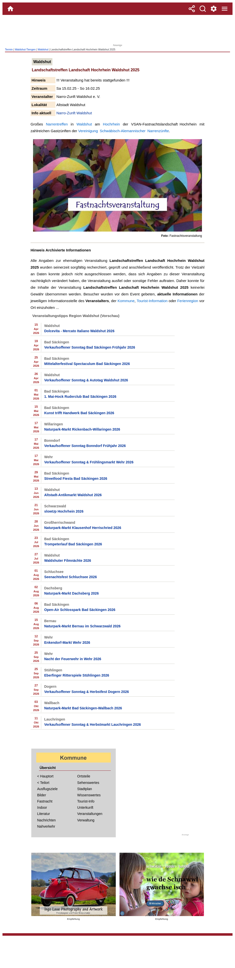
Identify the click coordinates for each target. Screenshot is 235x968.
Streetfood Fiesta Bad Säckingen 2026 (75, 479)
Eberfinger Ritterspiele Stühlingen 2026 (76, 675)
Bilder (41, 795)
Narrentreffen (57, 124)
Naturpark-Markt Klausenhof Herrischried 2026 (82, 528)
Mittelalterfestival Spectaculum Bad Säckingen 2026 (87, 364)
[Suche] (202, 8)
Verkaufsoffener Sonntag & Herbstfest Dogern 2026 (86, 692)
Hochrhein (111, 124)
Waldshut (43, 49)
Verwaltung (85, 820)
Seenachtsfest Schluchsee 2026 (70, 577)
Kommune (126, 301)
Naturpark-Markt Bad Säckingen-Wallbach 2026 (83, 708)
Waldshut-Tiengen (25, 49)
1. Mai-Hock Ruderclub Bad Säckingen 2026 (80, 397)
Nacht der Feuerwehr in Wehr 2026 (72, 659)
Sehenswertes (88, 783)
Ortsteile (83, 776)
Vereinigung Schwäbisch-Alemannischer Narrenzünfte (123, 131)
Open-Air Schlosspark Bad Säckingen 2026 (79, 610)
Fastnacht (44, 801)
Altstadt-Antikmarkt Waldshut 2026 (73, 495)
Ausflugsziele (47, 789)
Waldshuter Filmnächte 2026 (67, 561)
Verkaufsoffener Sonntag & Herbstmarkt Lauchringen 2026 (92, 724)
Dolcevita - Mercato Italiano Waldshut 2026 (79, 331)
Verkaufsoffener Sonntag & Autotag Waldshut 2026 (86, 380)
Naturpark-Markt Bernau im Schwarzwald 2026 (82, 626)
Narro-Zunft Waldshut (74, 113)
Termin (9, 49)
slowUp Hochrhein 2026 (63, 511)
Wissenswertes (89, 795)
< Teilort (43, 783)
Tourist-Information (152, 301)
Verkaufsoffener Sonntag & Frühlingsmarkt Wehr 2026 (88, 462)
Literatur (43, 814)
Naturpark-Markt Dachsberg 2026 (71, 593)
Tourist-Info (85, 801)
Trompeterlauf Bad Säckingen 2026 (73, 544)
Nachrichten (46, 820)
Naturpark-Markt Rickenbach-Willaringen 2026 (82, 429)
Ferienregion (187, 301)
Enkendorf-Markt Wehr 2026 (67, 643)
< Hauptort (45, 776)
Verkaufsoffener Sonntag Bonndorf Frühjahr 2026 (85, 446)
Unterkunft (85, 807)
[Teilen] (191, 8)
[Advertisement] (117, 28)
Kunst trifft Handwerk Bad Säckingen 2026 (79, 413)
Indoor (42, 807)
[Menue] (224, 8)
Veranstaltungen (89, 814)
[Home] (10, 8)
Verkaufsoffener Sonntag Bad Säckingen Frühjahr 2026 (89, 347)
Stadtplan (84, 789)
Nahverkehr (46, 826)
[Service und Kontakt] (213, 8)
